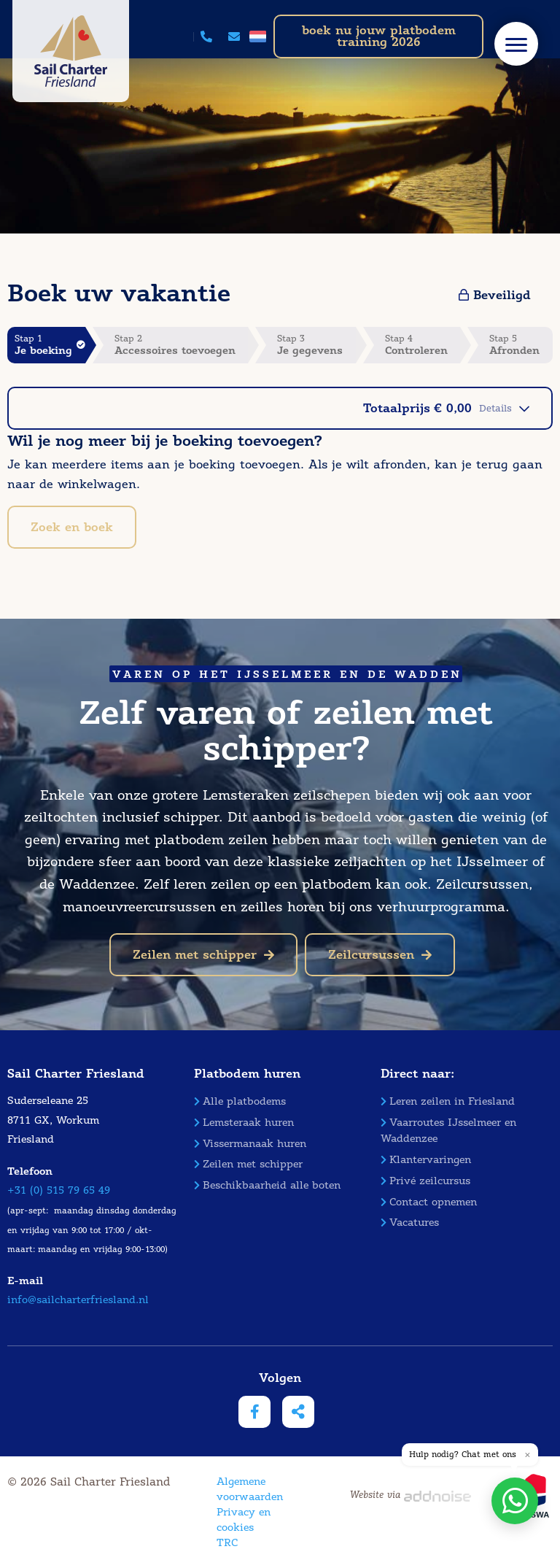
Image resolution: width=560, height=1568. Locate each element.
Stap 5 (521, 345)
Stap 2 (181, 345)
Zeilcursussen (380, 954)
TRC (227, 1543)
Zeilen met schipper (203, 954)
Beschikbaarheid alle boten (267, 1185)
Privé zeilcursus (425, 1181)
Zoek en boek (72, 527)
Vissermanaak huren (250, 1144)
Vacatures (410, 1222)
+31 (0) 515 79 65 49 (58, 1190)
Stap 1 (50, 345)
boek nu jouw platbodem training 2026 (379, 36)
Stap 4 (423, 345)
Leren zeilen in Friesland (448, 1101)
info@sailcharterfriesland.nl (78, 1300)
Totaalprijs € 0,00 (446, 408)
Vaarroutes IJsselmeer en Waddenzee (448, 1130)
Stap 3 (316, 345)
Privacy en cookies (244, 1520)
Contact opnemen (429, 1202)
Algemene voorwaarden (250, 1489)
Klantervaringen (426, 1160)
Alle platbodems (240, 1101)
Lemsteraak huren (244, 1122)
